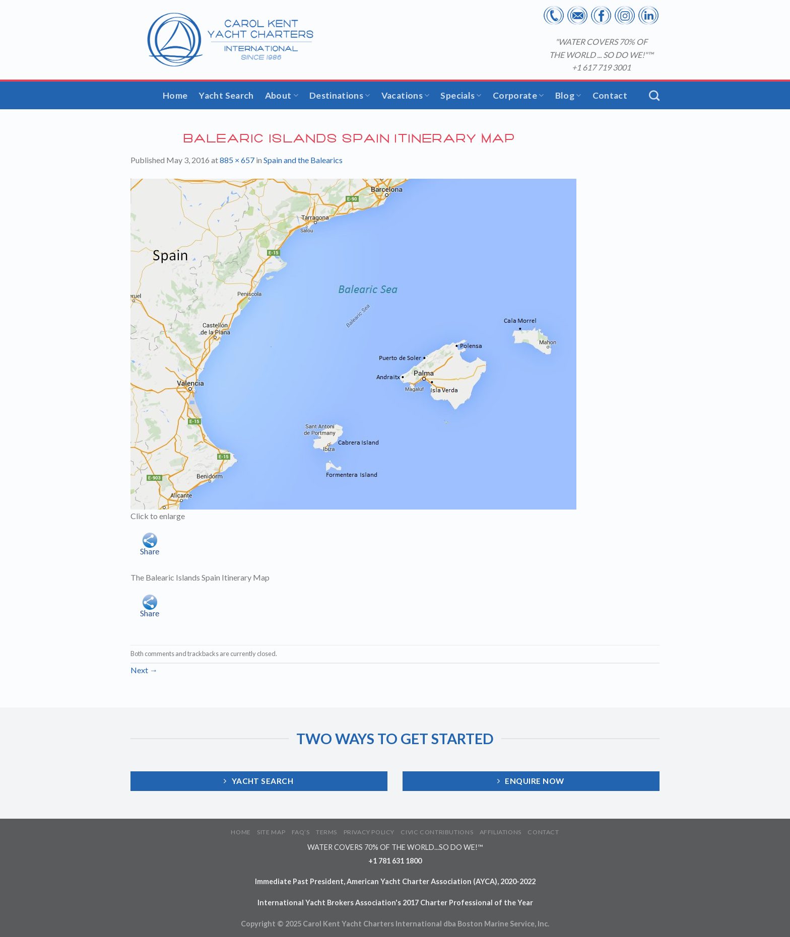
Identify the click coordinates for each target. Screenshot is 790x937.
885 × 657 (237, 160)
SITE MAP (271, 832)
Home (175, 95)
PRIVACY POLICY (369, 832)
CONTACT (543, 832)
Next (144, 670)
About (281, 95)
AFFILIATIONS (500, 832)
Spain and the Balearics (303, 160)
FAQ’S (301, 832)
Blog (568, 95)
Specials (460, 95)
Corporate (518, 95)
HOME (240, 832)
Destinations (339, 95)
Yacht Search (226, 95)
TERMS (326, 832)
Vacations (405, 95)
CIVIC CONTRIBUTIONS (437, 832)
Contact (609, 95)
